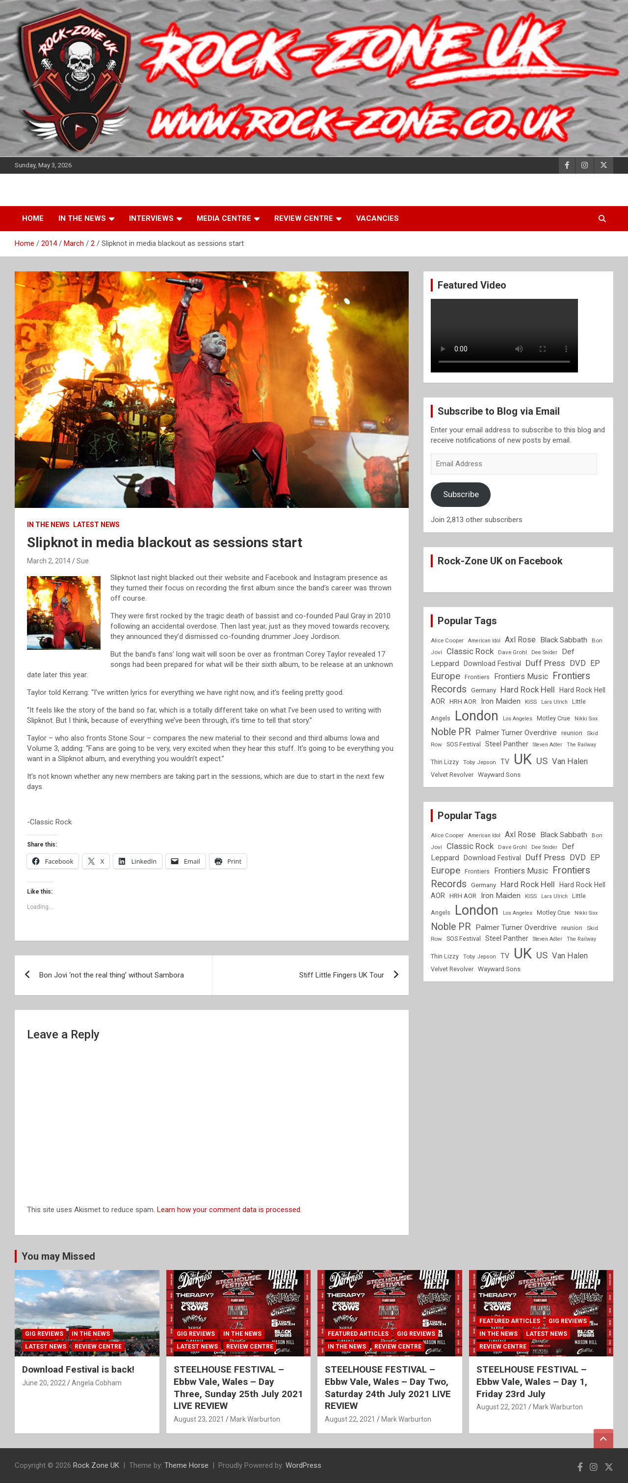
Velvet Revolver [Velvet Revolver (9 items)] (452, 774)
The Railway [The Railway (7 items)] (581, 745)
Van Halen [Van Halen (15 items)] (570, 761)
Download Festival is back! (78, 1369)
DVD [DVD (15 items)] (578, 663)
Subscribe (461, 494)
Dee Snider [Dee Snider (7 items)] (544, 652)
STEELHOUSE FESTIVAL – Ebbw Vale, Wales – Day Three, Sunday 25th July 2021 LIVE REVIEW (238, 1387)
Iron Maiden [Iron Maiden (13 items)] (501, 701)
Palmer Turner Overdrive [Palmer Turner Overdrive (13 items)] (516, 732)
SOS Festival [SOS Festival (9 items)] (463, 744)
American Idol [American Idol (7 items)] (484, 640)
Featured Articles (358, 1333)
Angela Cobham (97, 1383)
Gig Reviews (44, 1333)
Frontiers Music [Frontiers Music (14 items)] (521, 676)
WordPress (303, 1465)
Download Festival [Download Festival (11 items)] (492, 663)
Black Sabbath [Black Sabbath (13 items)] (563, 640)
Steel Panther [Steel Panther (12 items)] (506, 744)
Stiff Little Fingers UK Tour (341, 975)
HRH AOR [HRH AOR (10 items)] (462, 701)
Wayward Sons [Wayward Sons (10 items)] (499, 774)
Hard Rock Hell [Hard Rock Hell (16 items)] (527, 689)
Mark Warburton (255, 1419)
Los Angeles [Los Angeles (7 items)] (517, 718)
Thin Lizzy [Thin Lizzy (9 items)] (445, 762)
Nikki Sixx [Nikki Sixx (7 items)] (586, 718)
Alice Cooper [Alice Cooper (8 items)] (447, 640)
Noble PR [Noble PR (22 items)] (451, 732)
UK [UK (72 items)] (523, 759)
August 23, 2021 (199, 1419)
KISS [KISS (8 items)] (531, 701)
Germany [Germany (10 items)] (483, 690)
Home (33, 218)
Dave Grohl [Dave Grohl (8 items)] (512, 652)
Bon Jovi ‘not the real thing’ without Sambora (111, 975)
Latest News (96, 525)
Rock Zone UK (96, 1465)
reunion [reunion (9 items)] (571, 733)
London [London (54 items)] (476, 716)
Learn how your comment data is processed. (229, 1209)
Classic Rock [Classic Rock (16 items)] (470, 651)
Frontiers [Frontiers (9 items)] (477, 677)
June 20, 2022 (44, 1383)
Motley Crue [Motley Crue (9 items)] (553, 718)
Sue (83, 561)
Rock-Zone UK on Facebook (500, 561)
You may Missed (58, 1256)
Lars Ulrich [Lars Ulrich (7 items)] (554, 702)
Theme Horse (186, 1465)
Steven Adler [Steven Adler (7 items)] (547, 745)
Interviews (151, 218)
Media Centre (224, 218)
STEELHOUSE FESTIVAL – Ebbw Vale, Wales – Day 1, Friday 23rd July (531, 1381)
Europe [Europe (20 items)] (445, 676)
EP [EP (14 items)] (595, 663)
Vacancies (377, 218)
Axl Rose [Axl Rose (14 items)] (520, 639)
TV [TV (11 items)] (504, 762)
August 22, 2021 (350, 1419)
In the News (82, 218)
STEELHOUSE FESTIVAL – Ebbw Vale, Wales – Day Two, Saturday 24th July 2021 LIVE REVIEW (388, 1387)
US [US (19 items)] (542, 761)
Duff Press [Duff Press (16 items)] (545, 663)
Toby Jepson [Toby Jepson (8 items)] (479, 762)
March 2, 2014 (49, 561)
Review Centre (303, 218)
